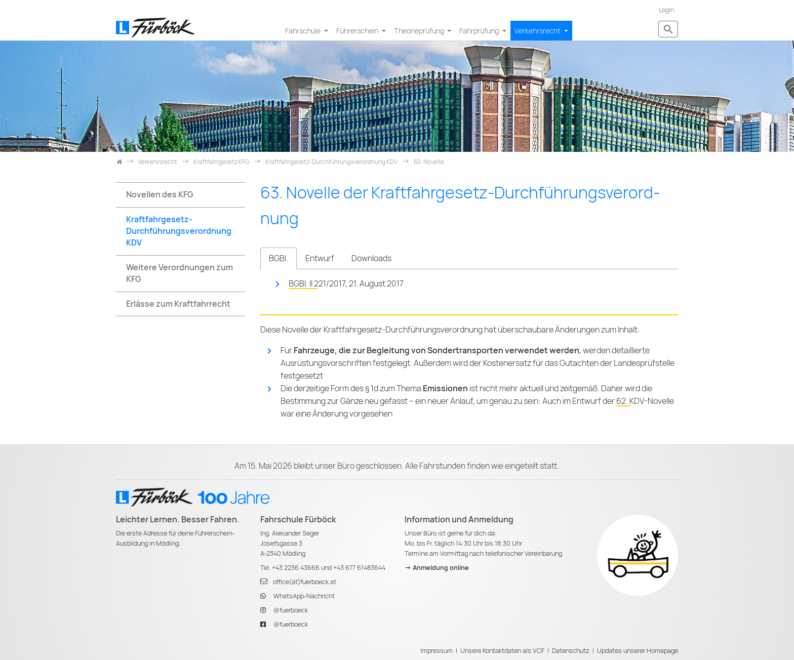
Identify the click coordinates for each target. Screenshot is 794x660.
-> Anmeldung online (437, 567)
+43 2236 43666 (296, 567)
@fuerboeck (290, 610)
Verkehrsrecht (538, 30)
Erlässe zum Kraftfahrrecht (178, 304)
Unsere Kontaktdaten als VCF (502, 650)
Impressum (436, 650)
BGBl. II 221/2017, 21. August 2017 (346, 283)
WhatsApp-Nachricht (304, 596)
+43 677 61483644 (359, 567)
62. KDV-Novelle (645, 401)
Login (666, 10)
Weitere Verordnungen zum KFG (179, 273)
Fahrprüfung (479, 30)
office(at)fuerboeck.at (304, 582)
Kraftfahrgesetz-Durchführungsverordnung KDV (178, 231)
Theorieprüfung (420, 30)
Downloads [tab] (371, 258)
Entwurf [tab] (319, 258)
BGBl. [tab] (278, 258)
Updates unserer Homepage (637, 650)
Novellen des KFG (159, 194)
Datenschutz (570, 650)
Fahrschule (303, 30)
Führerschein (358, 30)
